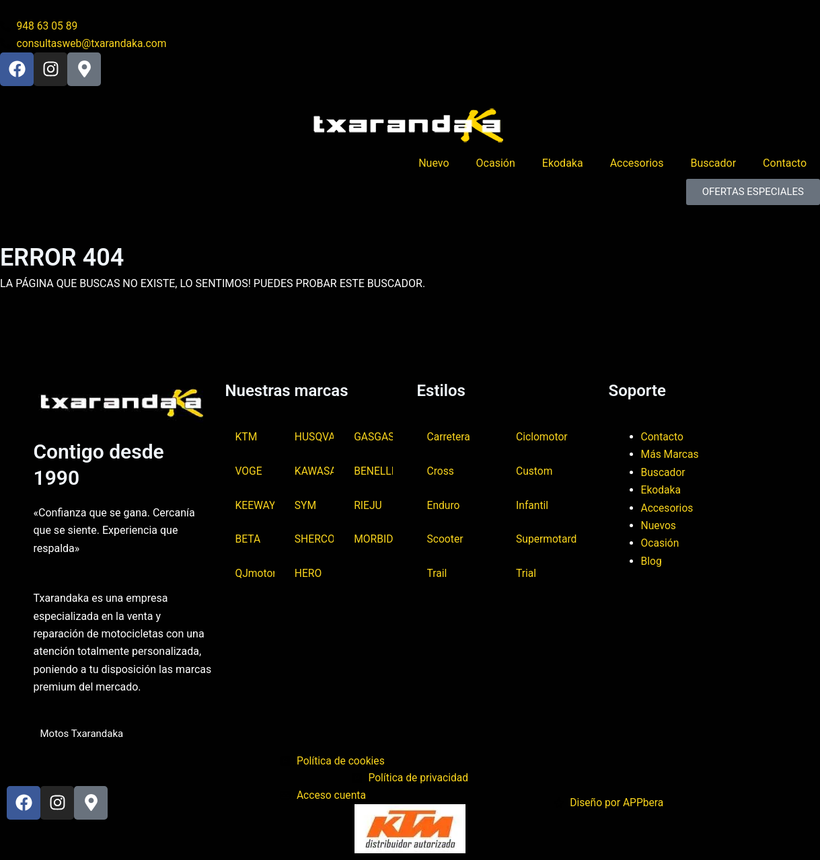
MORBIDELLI (373, 539)
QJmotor (254, 574)
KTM (246, 436)
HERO (308, 574)
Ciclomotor (542, 436)
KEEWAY (254, 504)
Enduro (444, 504)
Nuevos (659, 524)
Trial (526, 574)
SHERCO (314, 539)
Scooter (445, 539)
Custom (535, 470)
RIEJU (368, 504)
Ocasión (495, 164)
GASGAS (373, 436)
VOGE (249, 470)
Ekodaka (562, 164)
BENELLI (373, 470)
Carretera (449, 436)
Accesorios (637, 164)
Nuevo (433, 164)
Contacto (785, 164)
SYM (306, 504)
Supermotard (547, 539)
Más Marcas (670, 453)
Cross (441, 470)
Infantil (532, 504)
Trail (437, 574)
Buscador (713, 164)
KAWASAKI (314, 470)
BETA (248, 539)
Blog (652, 559)
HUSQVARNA (314, 436)
